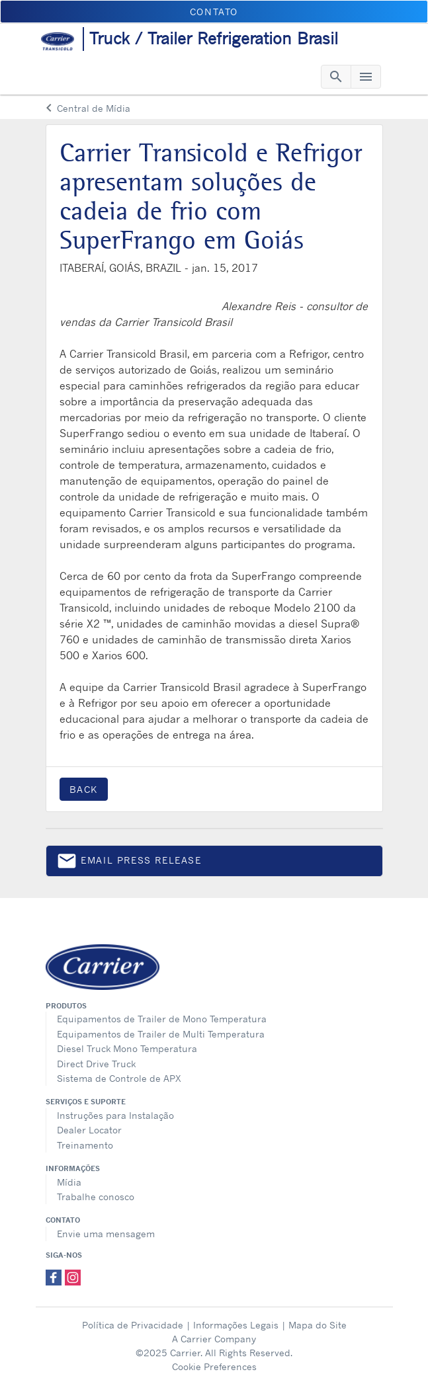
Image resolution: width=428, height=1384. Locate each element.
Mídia (69, 1182)
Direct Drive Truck (96, 1063)
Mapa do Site (317, 1324)
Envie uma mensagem (106, 1233)
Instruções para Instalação (115, 1115)
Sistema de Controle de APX (119, 1078)
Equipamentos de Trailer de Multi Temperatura (161, 1033)
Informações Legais (235, 1324)
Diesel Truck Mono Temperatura (127, 1048)
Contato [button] (214, 11)
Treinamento (85, 1145)
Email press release (129, 863)
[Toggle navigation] (336, 77)
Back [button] (83, 789)
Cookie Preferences (214, 1366)
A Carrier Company (214, 1338)
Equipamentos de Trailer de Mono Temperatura (162, 1018)
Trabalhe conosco (95, 1196)
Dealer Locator (89, 1129)
